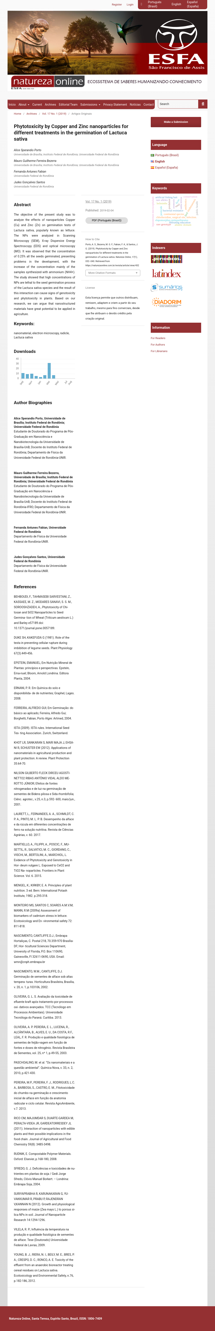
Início (12, 104)
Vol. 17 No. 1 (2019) (54, 113)
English (176, 4)
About (22, 104)
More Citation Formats (102, 272)
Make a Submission (176, 121)
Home (17, 113)
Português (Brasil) (154, 4)
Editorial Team (68, 104)
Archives (50, 104)
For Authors (158, 344)
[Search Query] (178, 104)
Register (117, 4)
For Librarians (159, 351)
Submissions (89, 104)
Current (37, 104)
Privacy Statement (115, 104)
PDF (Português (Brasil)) (107, 220)
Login (130, 4)
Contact (148, 104)
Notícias (135, 104)
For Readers (158, 338)
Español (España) (193, 4)
